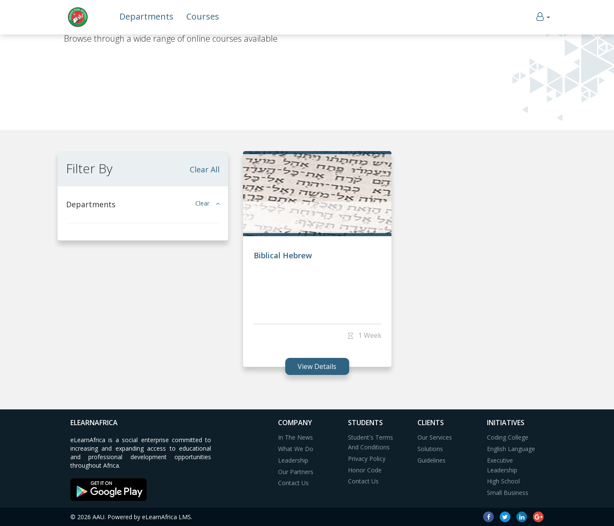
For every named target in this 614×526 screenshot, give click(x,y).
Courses (202, 16)
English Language (511, 449)
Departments (146, 16)
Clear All (205, 169)
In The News (295, 437)
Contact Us (293, 483)
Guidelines (431, 460)
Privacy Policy (366, 459)
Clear (207, 203)
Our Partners (295, 472)
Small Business (507, 493)
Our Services (434, 437)
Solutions (430, 449)
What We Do (295, 449)
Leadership (293, 460)
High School (503, 481)
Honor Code (365, 470)
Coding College (507, 437)
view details (317, 366)
